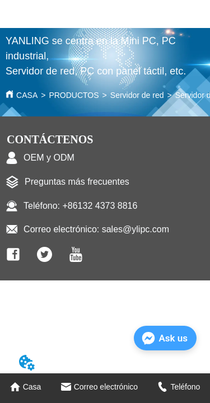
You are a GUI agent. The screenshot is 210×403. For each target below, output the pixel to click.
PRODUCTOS (74, 95)
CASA (27, 95)
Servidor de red (137, 95)
